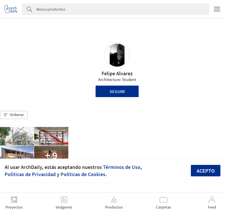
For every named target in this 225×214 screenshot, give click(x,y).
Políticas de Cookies (83, 174)
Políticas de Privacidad (30, 174)
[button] (14, 115)
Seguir (117, 91)
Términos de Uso (121, 167)
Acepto (206, 170)
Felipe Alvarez (117, 73)
